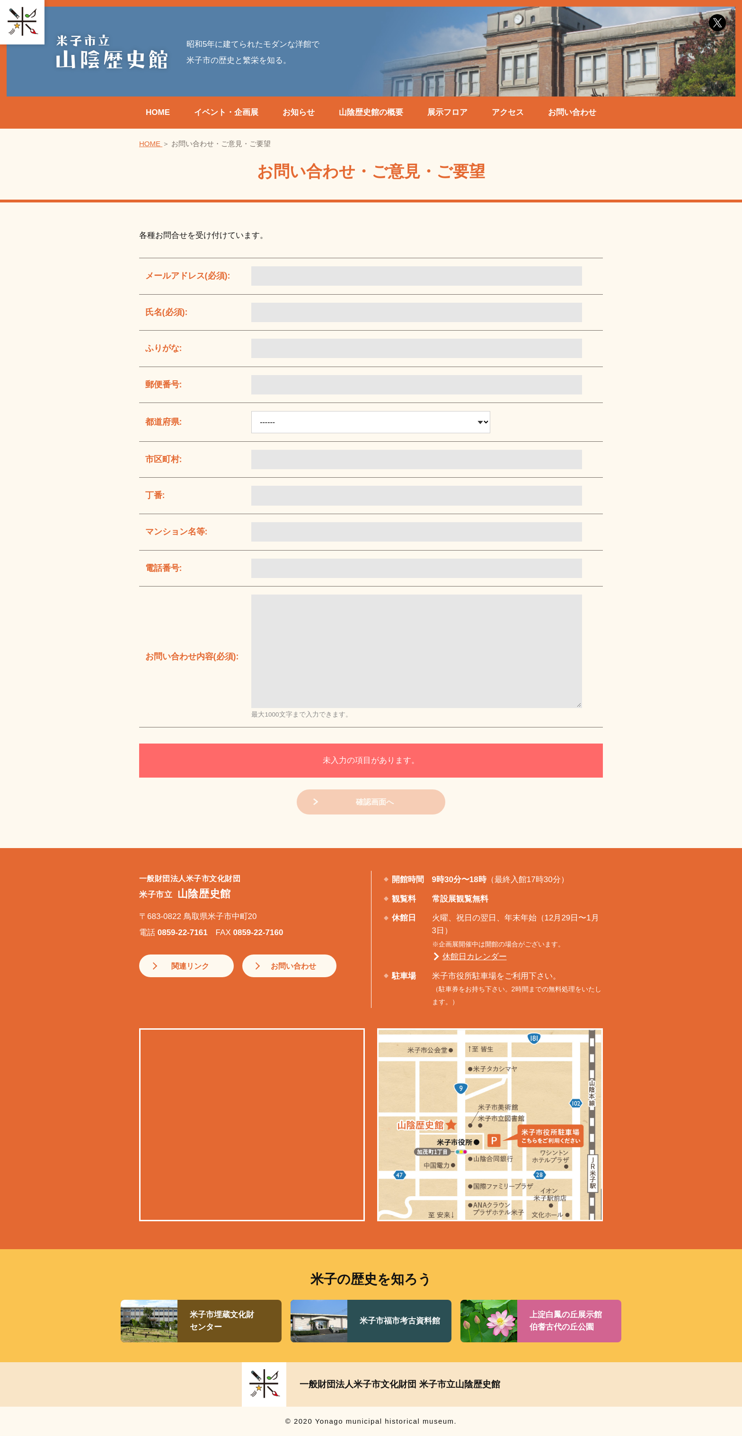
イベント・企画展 (226, 112)
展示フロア (447, 112)
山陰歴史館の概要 (371, 112)
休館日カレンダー (474, 957)
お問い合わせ (572, 112)
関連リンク (187, 966)
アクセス (508, 112)
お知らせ (299, 112)
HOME (158, 112)
